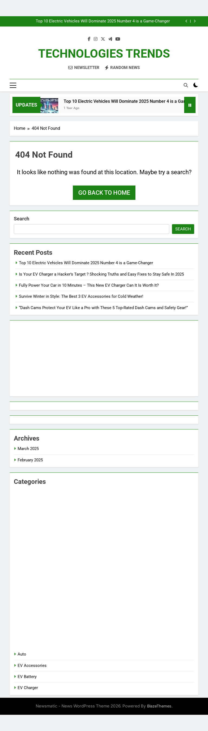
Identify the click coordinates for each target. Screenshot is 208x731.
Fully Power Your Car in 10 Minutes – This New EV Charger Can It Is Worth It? (89, 285)
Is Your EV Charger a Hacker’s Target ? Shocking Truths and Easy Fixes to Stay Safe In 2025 (101, 274)
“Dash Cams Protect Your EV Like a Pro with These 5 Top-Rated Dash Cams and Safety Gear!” (103, 307)
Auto (22, 654)
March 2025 (28, 448)
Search (21, 218)
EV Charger (28, 687)
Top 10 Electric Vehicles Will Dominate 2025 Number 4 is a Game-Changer (103, 21)
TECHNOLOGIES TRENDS (104, 53)
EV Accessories (32, 665)
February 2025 (30, 460)
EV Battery (27, 676)
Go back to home (104, 192)
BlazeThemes (159, 706)
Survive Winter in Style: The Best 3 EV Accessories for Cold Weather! (81, 296)
